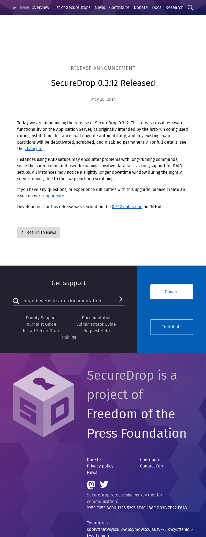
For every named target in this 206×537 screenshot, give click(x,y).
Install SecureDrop (41, 331)
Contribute (119, 7)
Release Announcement (103, 68)
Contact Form (153, 466)
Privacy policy (100, 466)
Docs (156, 7)
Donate (141, 7)
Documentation (97, 318)
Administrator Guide (96, 324)
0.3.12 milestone (127, 207)
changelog (35, 149)
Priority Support (41, 318)
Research (174, 7)
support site (52, 196)
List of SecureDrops (71, 7)
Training (68, 337)
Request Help (96, 331)
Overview (40, 7)
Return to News (38, 232)
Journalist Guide (40, 324)
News (100, 7)
